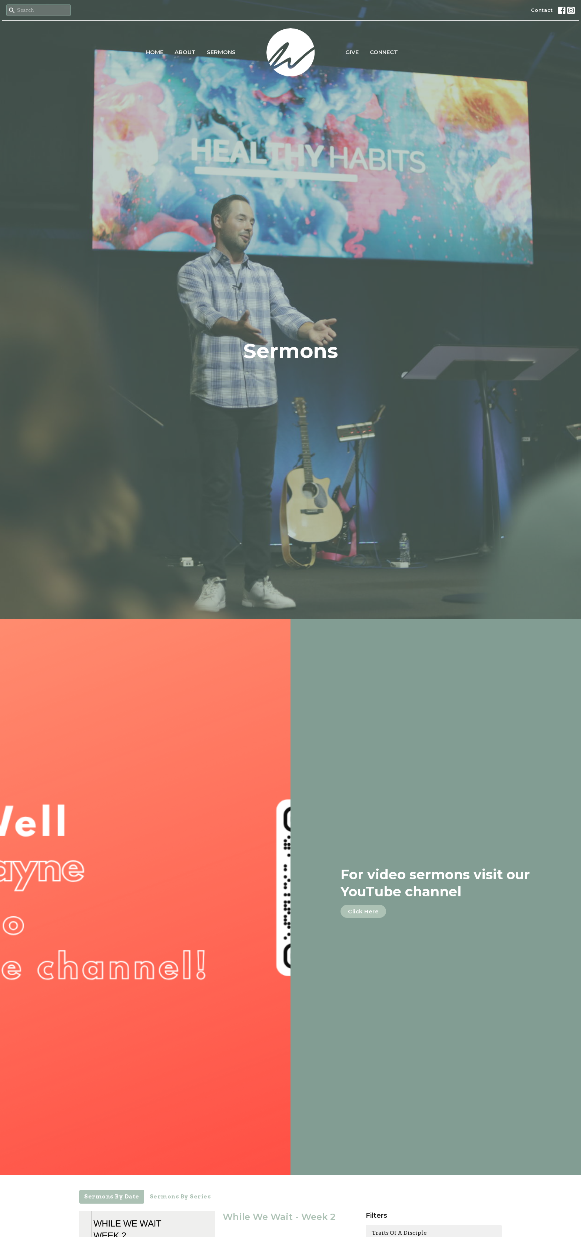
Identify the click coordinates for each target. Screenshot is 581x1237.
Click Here (363, 911)
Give (352, 52)
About (185, 52)
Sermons (221, 52)
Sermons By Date (111, 1196)
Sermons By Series (180, 1196)
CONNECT (384, 52)
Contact (542, 10)
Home (154, 52)
